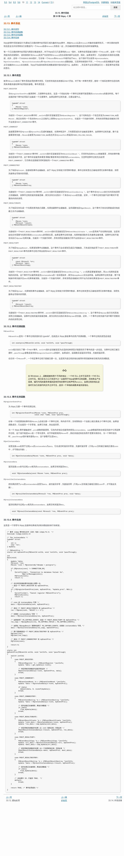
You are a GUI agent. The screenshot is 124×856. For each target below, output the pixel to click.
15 (51, 2)
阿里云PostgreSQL (91, 2)
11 (27, 2)
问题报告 (105, 2)
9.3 (5, 2)
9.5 (14, 2)
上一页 (7, 16)
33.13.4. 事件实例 (11, 37)
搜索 (115, 7)
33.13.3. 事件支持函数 (13, 34)
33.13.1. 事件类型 (11, 29)
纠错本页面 (115, 2)
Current (45, 2)
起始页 (105, 16)
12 (31, 2)
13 (35, 2)
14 (39, 2)
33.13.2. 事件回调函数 (13, 32)
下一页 (117, 16)
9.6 (19, 2)
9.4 (10, 2)
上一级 (19, 16)
